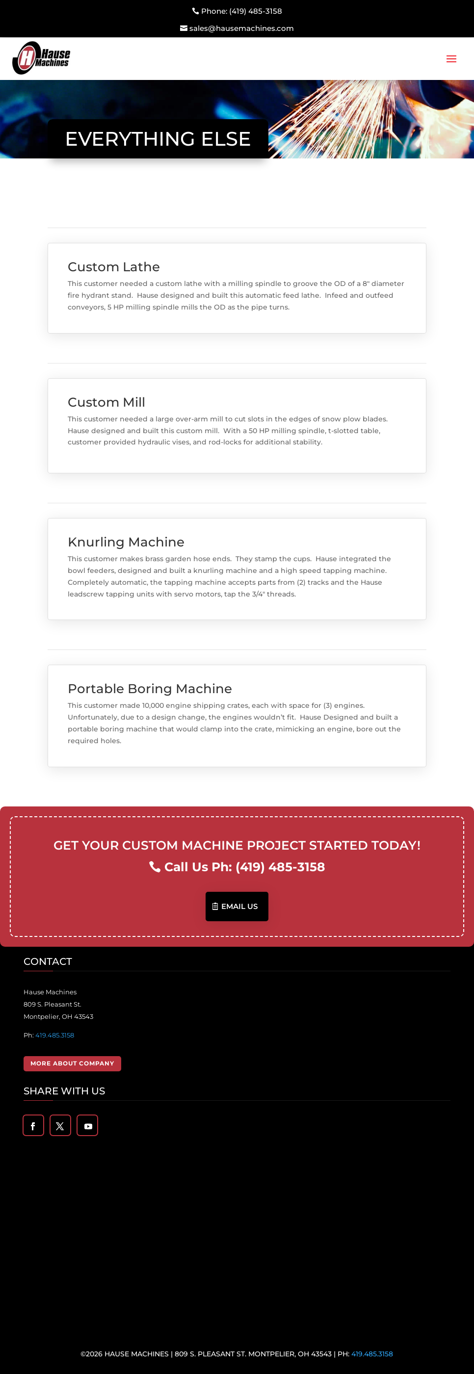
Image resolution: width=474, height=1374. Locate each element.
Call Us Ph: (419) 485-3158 (244, 866)
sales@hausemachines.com (241, 28)
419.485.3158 (54, 1035)
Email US (239, 906)
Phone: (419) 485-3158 (241, 11)
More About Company (72, 1063)
